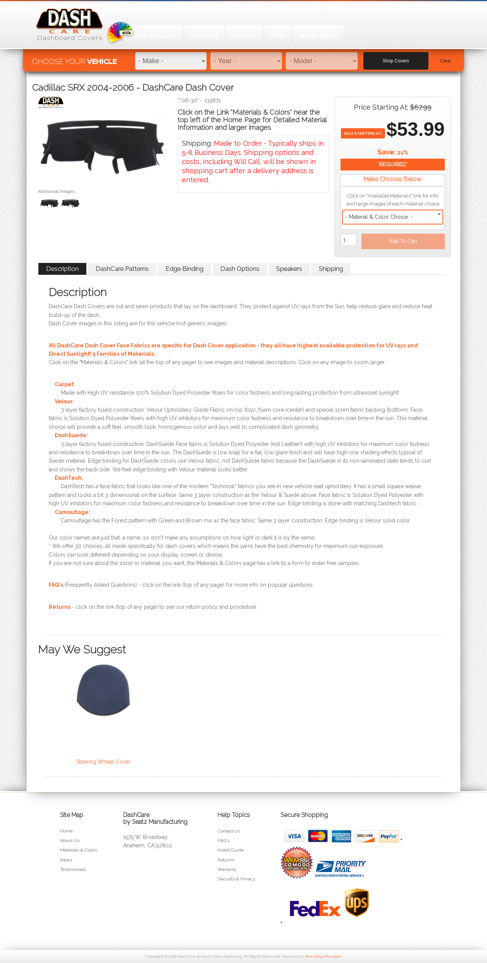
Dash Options (239, 268)
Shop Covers (396, 57)
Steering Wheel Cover (103, 762)
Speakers (289, 268)
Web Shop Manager (323, 956)
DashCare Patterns (122, 268)
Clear (445, 57)
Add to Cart (403, 241)
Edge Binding (185, 268)
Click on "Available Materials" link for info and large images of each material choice (392, 200)
